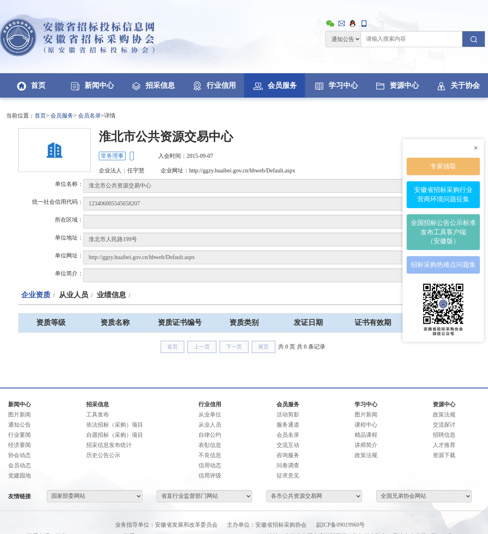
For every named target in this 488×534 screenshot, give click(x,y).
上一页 (202, 347)
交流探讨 (444, 425)
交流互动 (288, 445)
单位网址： (69, 256)
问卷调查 (288, 465)
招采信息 (152, 85)
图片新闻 (19, 415)
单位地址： (69, 238)
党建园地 (19, 476)
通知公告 (19, 425)
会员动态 (19, 465)
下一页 (234, 347)
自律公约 (209, 435)
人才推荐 (444, 445)
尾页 (263, 347)
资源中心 (396, 85)
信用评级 (209, 476)
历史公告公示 (103, 455)
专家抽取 (443, 165)
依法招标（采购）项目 (114, 425)
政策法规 (366, 455)
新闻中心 (91, 85)
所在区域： (69, 220)
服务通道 (288, 425)
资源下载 (444, 455)
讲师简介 (366, 445)
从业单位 (209, 415)
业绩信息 (111, 295)
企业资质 (35, 295)
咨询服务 (288, 455)
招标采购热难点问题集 (443, 264)
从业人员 (73, 295)
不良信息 (209, 455)
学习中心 (335, 85)
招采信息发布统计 (109, 445)
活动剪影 (288, 415)
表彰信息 (209, 445)
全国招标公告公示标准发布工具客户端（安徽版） (443, 231)
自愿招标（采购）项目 (114, 435)
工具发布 (97, 415)
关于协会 (457, 85)
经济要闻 (19, 445)
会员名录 (89, 116)
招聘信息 (444, 435)
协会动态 (19, 455)
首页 (30, 85)
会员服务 (274, 85)
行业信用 (213, 85)
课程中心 (366, 425)
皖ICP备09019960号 (340, 525)
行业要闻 (19, 435)
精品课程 (366, 435)
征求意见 (288, 476)
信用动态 (209, 465)
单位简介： (69, 273)
